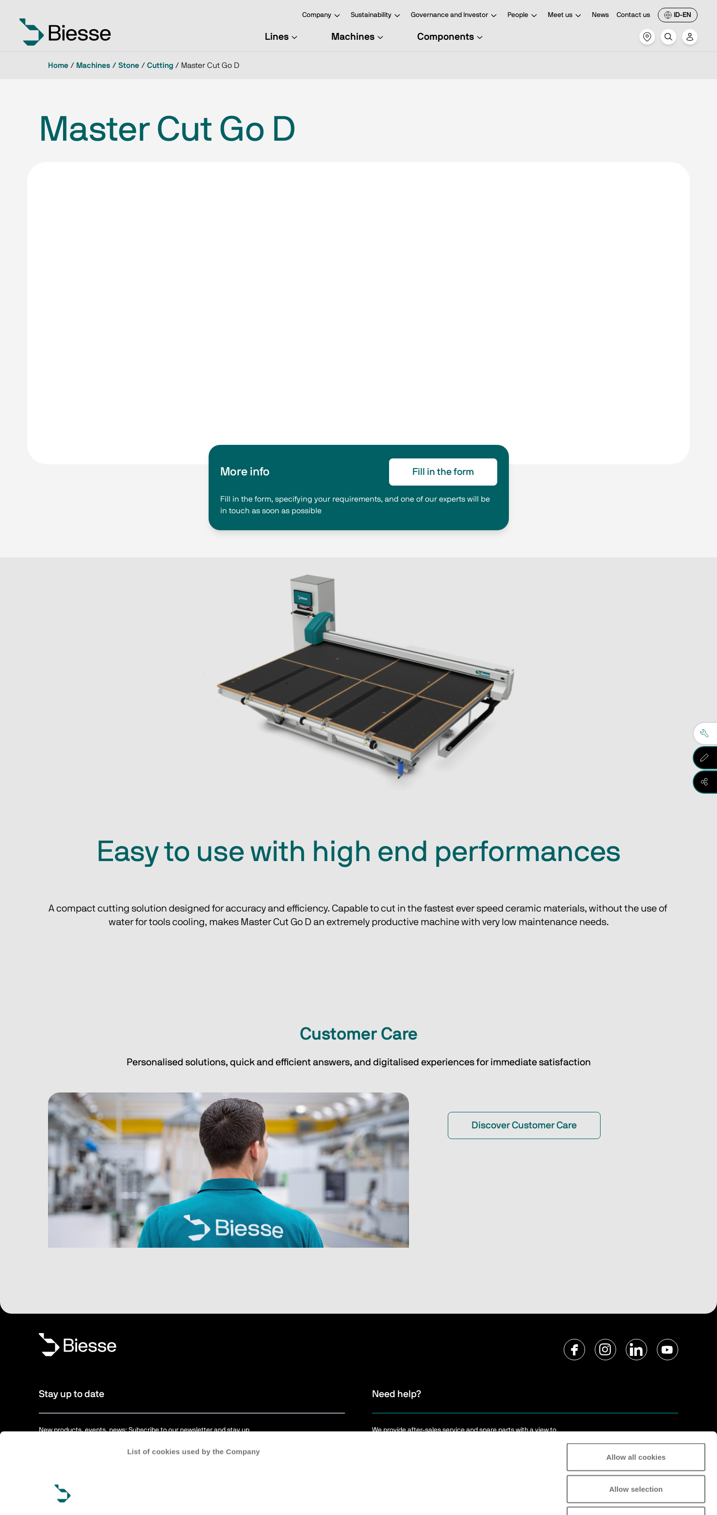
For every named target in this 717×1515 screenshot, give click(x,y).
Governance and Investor (455, 16)
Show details (664, 1496)
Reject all (636, 1451)
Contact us (633, 15)
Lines (282, 37)
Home (58, 65)
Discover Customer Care (524, 1125)
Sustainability (377, 16)
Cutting (160, 65)
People (523, 16)
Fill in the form (443, 472)
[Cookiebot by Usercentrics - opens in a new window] (62, 1496)
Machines (358, 37)
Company (322, 16)
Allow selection (636, 1420)
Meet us (566, 16)
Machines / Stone (107, 65)
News (600, 15)
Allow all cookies (636, 1388)
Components (451, 37)
